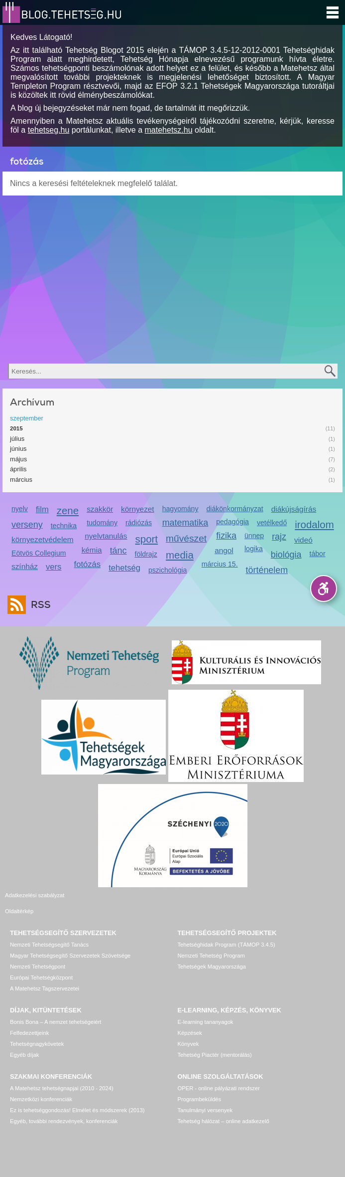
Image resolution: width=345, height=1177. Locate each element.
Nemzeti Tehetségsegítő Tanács (49, 933)
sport (146, 539)
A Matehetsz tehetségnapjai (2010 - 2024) (62, 1076)
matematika (185, 523)
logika (253, 549)
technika (64, 526)
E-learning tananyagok (205, 1010)
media (180, 555)
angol (224, 550)
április (18, 469)
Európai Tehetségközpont (41, 966)
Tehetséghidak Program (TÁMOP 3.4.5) (226, 933)
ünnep (254, 536)
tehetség (124, 568)
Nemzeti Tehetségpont (37, 955)
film (42, 509)
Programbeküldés (200, 1087)
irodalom (314, 524)
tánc (118, 551)
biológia (286, 555)
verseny (27, 525)
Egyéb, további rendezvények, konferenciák (63, 1109)
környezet (137, 509)
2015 (16, 428)
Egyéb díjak (24, 1043)
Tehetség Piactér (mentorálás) (215, 1043)
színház (24, 566)
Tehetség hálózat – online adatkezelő (223, 1109)
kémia (92, 550)
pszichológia (167, 570)
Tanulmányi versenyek (205, 1098)
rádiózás (138, 523)
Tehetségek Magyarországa (212, 955)
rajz (279, 537)
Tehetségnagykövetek (37, 1032)
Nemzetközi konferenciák (41, 1087)
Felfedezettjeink (29, 1021)
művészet (186, 538)
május (18, 459)
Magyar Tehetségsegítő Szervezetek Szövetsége (70, 944)
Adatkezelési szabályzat (34, 895)
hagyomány (180, 509)
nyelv (19, 509)
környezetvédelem (42, 539)
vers (53, 567)
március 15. (220, 564)
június (18, 448)
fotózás (87, 564)
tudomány (102, 523)
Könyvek (188, 1032)
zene (68, 510)
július (17, 438)
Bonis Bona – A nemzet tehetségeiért (55, 1010)
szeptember (26, 418)
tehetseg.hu (49, 130)
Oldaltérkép (192, 895)
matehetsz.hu (169, 130)
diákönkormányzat (234, 509)
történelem (267, 570)
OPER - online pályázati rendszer (219, 1076)
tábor (318, 554)
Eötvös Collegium (38, 553)
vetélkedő (272, 523)
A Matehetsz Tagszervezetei (44, 977)
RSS (38, 604)
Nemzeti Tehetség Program (211, 944)
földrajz (145, 554)
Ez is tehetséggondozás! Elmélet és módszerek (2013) (77, 1098)
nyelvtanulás (106, 536)
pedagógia (232, 522)
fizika (226, 536)
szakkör (100, 509)
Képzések (190, 1021)
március (21, 479)
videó (303, 540)
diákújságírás (294, 509)
